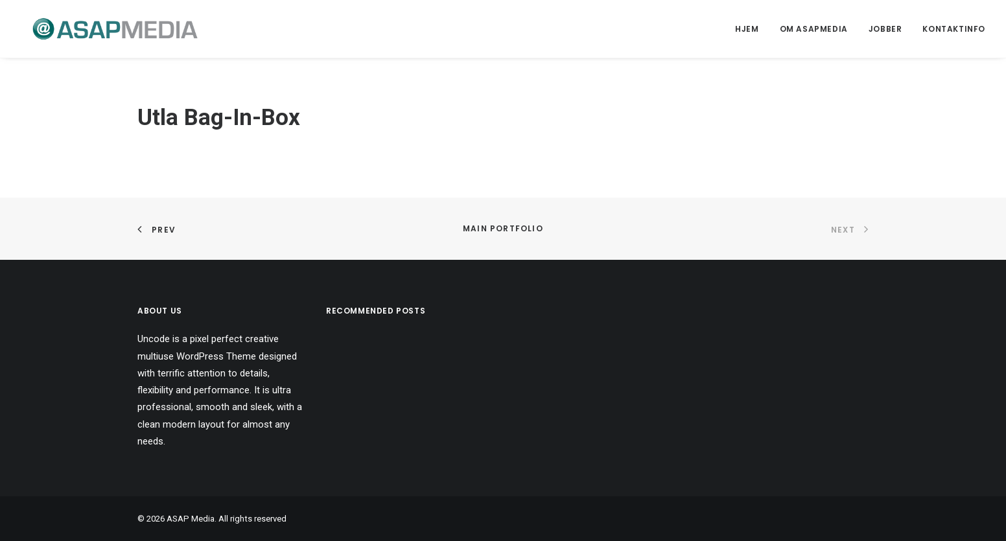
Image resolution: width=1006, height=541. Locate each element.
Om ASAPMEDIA (814, 28)
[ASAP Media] (103, 28)
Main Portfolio (503, 228)
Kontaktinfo (953, 28)
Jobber (885, 28)
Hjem (746, 28)
